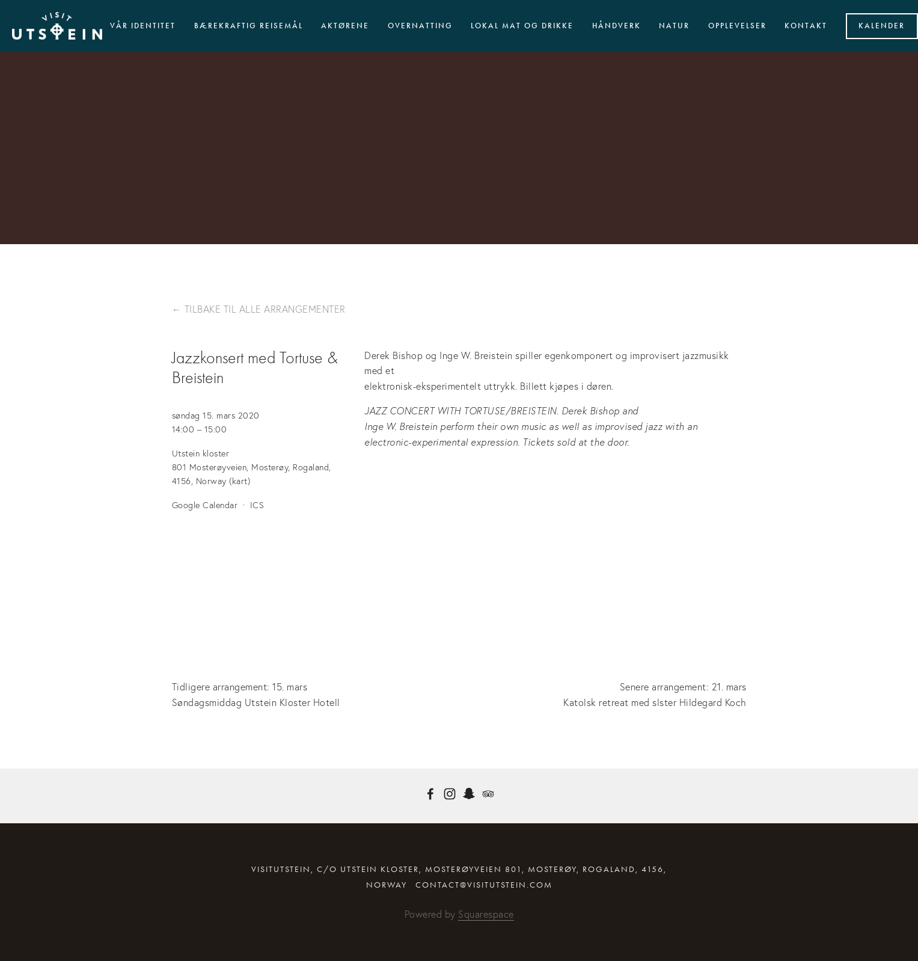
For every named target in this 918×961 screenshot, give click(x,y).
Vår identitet (143, 26)
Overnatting (420, 26)
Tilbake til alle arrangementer (265, 309)
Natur (674, 26)
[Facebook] (430, 794)
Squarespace (486, 914)
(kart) (239, 481)
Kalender (881, 26)
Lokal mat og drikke (522, 26)
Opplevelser (737, 26)
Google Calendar (205, 505)
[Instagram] (450, 794)
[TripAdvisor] (488, 794)
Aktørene (345, 26)
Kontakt (806, 26)
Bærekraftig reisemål (248, 26)
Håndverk (616, 26)
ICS (257, 505)
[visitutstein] (469, 794)
